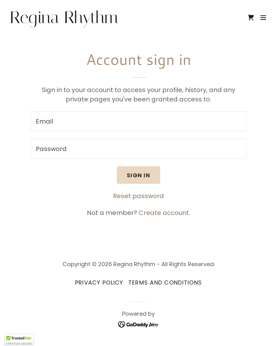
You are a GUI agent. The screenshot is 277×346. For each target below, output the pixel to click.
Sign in (138, 175)
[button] (263, 15)
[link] (53, 17)
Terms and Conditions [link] (165, 282)
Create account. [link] (164, 212)
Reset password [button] (138, 196)
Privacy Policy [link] (99, 282)
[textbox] (138, 121)
